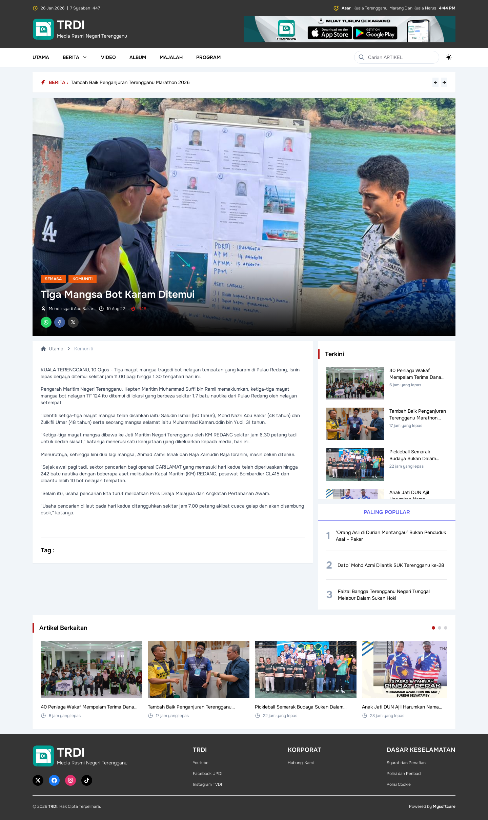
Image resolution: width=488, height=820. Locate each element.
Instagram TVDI (207, 784)
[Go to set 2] (439, 628)
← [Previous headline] (435, 82)
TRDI (52, 806)
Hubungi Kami (301, 762)
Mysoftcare (444, 806)
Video (108, 57)
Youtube (200, 762)
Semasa (53, 279)
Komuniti (83, 279)
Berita (75, 57)
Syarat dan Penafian (406, 762)
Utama (41, 57)
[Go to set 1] (433, 628)
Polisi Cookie (399, 784)
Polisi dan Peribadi (404, 773)
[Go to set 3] (445, 628)
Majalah (171, 57)
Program (208, 57)
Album (137, 57)
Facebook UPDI (207, 773)
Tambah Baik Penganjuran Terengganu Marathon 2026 (130, 82)
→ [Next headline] (444, 82)
